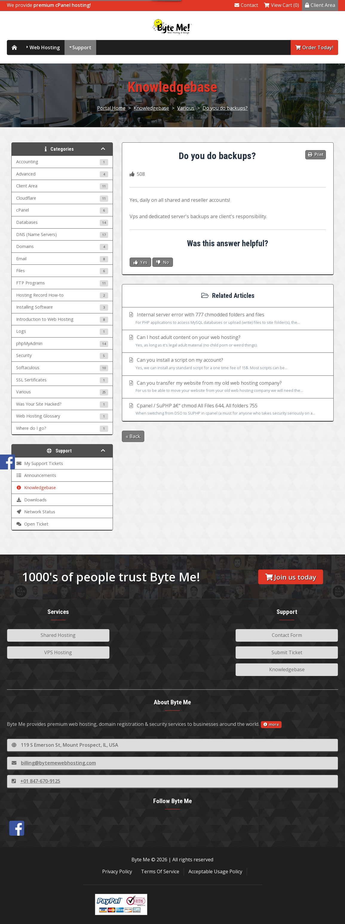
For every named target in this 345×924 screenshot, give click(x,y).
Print (315, 154)
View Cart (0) (281, 5)
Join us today (290, 577)
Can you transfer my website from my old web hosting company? (227, 387)
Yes (140, 262)
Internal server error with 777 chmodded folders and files (227, 318)
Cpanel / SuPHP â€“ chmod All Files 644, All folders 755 (227, 409)
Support (81, 47)
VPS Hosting (58, 652)
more (271, 724)
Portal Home (111, 108)
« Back (133, 436)
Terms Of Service (160, 871)
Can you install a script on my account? (227, 364)
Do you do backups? (225, 108)
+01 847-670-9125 (36, 781)
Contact (246, 5)
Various (185, 108)
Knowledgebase (151, 108)
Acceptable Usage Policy (215, 871)
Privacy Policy (117, 871)
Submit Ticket (287, 652)
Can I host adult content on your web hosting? (227, 341)
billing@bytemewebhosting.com (54, 763)
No (162, 262)
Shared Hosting (58, 635)
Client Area (320, 5)
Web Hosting (45, 47)
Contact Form (287, 635)
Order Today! (314, 47)
